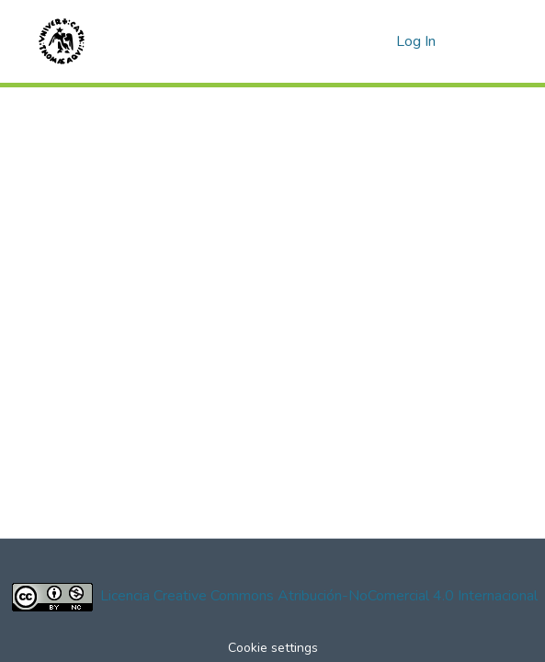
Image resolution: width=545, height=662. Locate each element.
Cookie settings (273, 647)
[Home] (62, 41)
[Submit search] (352, 41)
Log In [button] (416, 41)
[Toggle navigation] (481, 41)
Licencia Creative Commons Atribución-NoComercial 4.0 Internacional (319, 596)
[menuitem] (379, 41)
